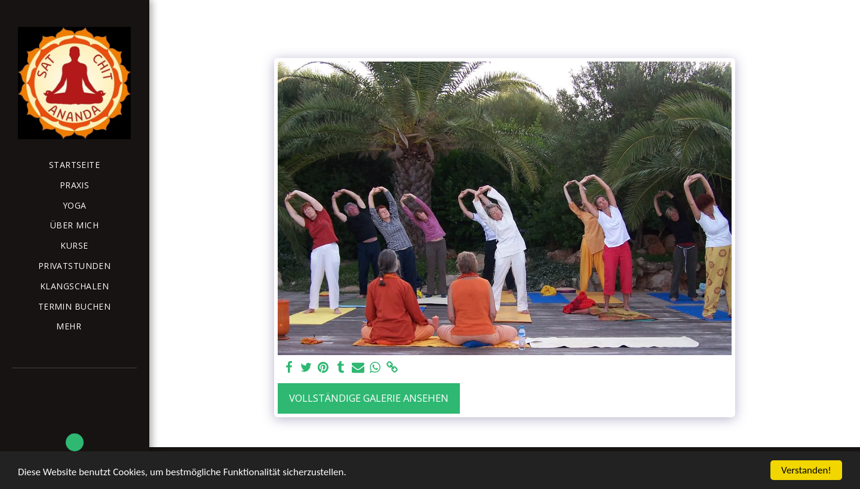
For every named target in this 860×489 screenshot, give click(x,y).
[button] (75, 442)
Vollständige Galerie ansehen (369, 398)
